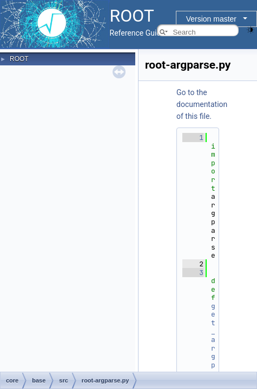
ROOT (19, 59)
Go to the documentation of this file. (201, 104)
